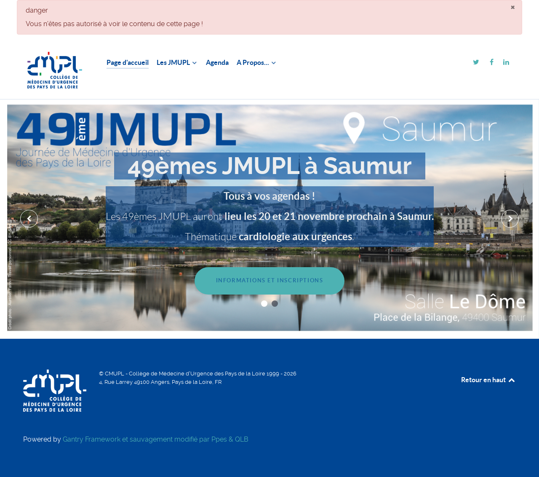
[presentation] (29, 219)
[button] (264, 303)
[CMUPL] (54, 70)
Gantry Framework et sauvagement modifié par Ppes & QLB (155, 439)
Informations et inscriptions (269, 280)
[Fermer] (513, 6)
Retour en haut (488, 379)
